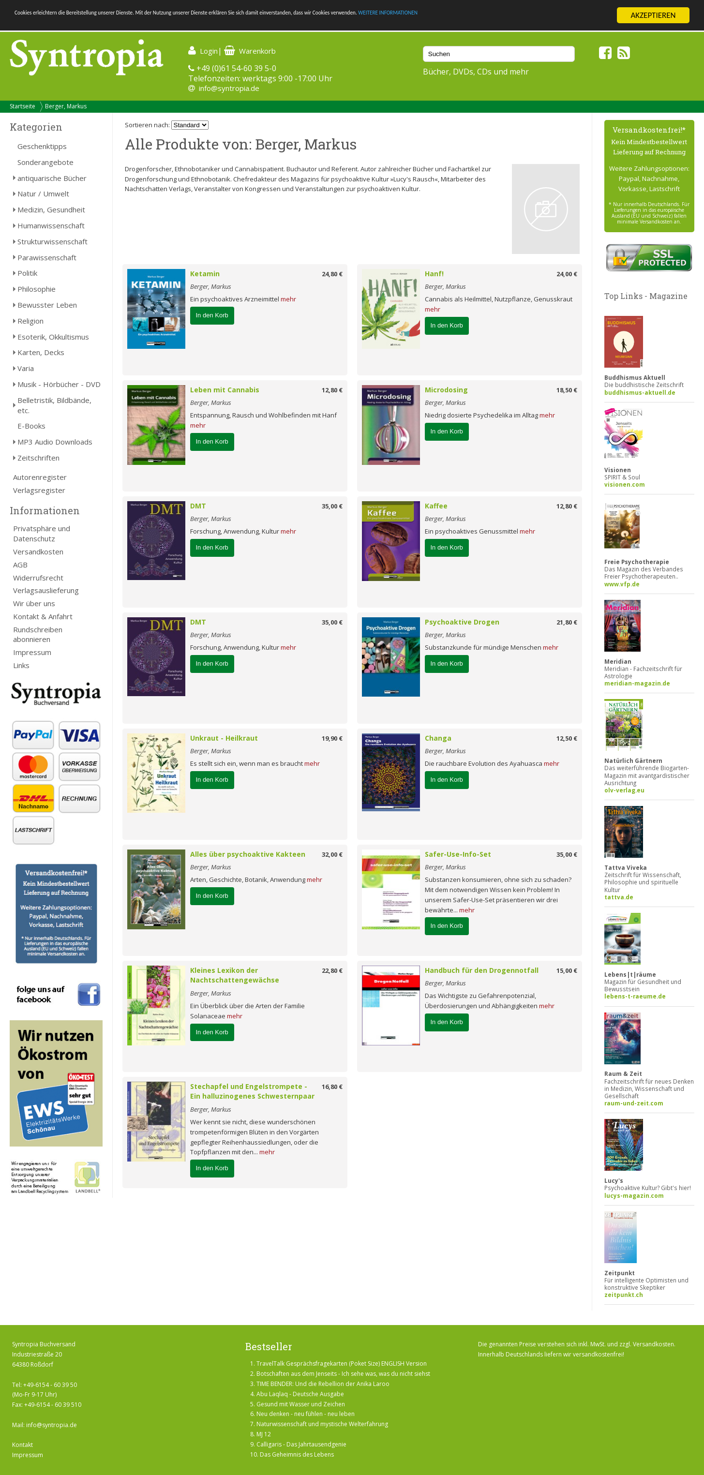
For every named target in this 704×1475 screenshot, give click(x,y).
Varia (25, 368)
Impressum (32, 652)
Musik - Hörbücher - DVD (59, 384)
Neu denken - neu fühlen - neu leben (305, 1414)
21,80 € (566, 622)
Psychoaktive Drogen (462, 621)
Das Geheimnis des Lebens (297, 1454)
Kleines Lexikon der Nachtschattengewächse (234, 975)
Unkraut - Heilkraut (224, 738)
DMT (198, 505)
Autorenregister (40, 477)
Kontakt (22, 1445)
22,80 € (332, 970)
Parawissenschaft (46, 257)
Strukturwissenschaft (52, 241)
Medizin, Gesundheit (51, 209)
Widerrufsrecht (38, 577)
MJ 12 (263, 1434)
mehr (288, 299)
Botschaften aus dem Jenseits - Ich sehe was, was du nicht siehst (343, 1374)
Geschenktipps (42, 146)
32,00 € (332, 854)
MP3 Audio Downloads (54, 442)
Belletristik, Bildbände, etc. (54, 405)
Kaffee (436, 505)
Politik (27, 273)
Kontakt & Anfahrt (43, 616)
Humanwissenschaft (51, 225)
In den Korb (212, 315)
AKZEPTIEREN (652, 15)
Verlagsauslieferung (46, 590)
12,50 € (566, 738)
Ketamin (205, 273)
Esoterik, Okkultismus (53, 337)
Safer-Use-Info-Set (458, 854)
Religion (30, 321)
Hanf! (434, 273)
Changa (438, 738)
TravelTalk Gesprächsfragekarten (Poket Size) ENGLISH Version (341, 1363)
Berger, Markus (66, 106)
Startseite (22, 106)
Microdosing (446, 389)
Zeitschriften (38, 457)
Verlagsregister (39, 490)
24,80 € (332, 273)
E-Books (31, 426)
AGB (20, 564)
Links (21, 665)
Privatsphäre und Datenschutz (41, 533)
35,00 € (332, 506)
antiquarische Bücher (52, 178)
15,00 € (566, 970)
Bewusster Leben (47, 305)
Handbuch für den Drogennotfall (482, 970)
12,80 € (332, 390)
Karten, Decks (40, 352)
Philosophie (36, 289)
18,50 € (566, 390)
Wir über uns (34, 603)
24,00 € (566, 273)
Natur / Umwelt (43, 193)
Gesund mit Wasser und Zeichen (300, 1404)
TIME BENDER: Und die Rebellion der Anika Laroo (322, 1384)
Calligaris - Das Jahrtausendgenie (301, 1444)
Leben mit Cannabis (224, 389)
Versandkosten (38, 551)
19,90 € (332, 738)
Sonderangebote (45, 162)
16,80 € (332, 1086)
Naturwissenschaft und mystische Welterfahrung (322, 1424)
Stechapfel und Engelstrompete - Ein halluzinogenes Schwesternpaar (252, 1091)
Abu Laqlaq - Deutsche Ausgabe (300, 1394)
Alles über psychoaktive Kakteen (247, 854)
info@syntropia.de (229, 88)
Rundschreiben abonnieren (37, 634)
